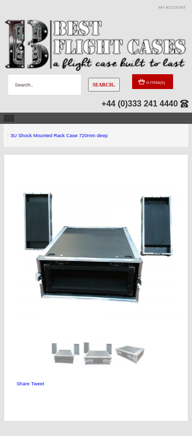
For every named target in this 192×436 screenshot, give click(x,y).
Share (23, 383)
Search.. (104, 85)
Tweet (37, 383)
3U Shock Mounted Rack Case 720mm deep (59, 135)
